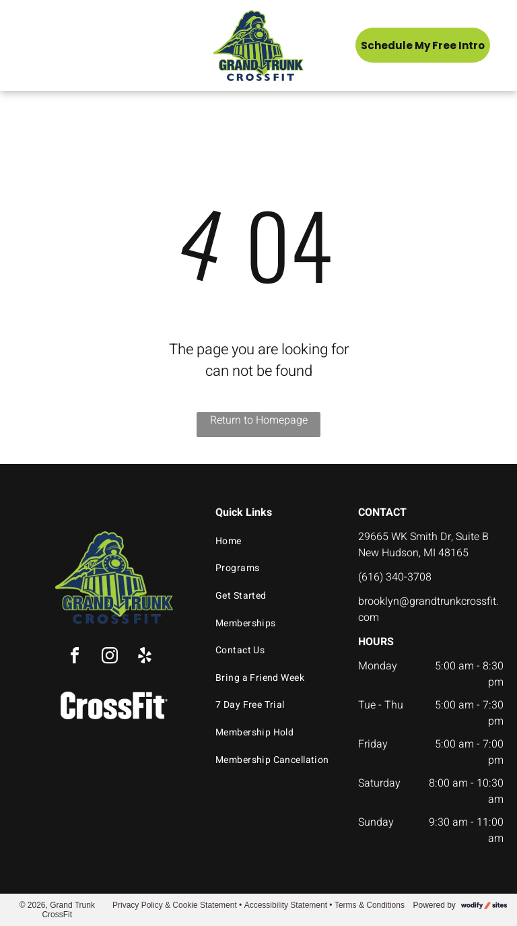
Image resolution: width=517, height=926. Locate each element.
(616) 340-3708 (395, 577)
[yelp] (145, 657)
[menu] (29, 45)
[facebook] (75, 657)
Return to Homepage (259, 420)
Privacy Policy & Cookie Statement (174, 905)
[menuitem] (275, 541)
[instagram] (110, 657)
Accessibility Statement (285, 905)
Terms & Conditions (370, 905)
